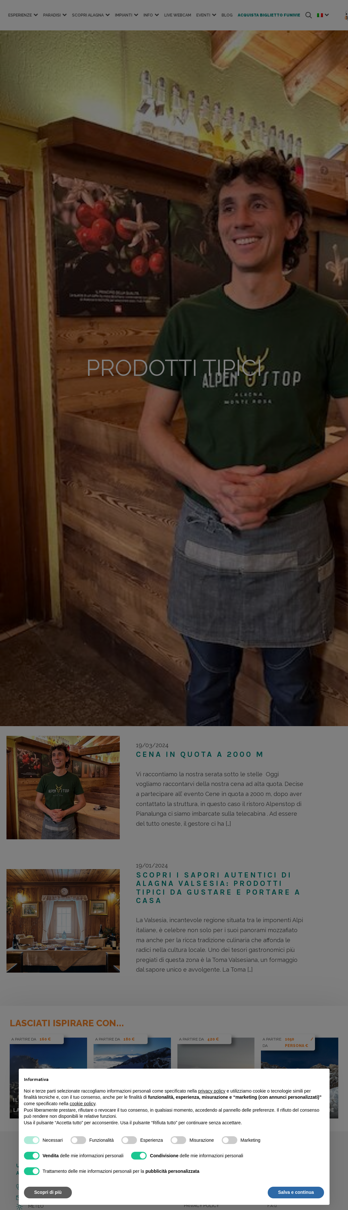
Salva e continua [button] (296, 1192)
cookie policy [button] (82, 1103)
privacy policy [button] (211, 1091)
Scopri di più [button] (48, 1192)
